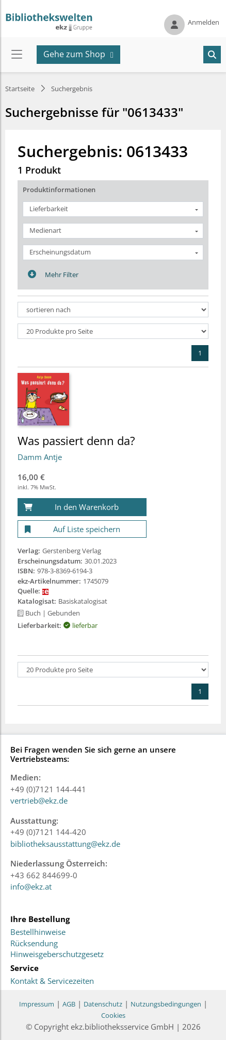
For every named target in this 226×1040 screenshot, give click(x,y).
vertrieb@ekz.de (39, 800)
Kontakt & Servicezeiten (52, 981)
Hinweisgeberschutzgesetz (57, 954)
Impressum (36, 1004)
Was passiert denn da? (76, 440)
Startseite (20, 88)
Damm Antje (40, 457)
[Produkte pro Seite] (113, 331)
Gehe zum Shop (74, 54)
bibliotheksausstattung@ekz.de (65, 844)
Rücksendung (34, 943)
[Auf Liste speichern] (82, 529)
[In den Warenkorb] (82, 507)
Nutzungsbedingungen (166, 1004)
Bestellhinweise (38, 932)
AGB (68, 1004)
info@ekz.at (31, 886)
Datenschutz (103, 1004)
